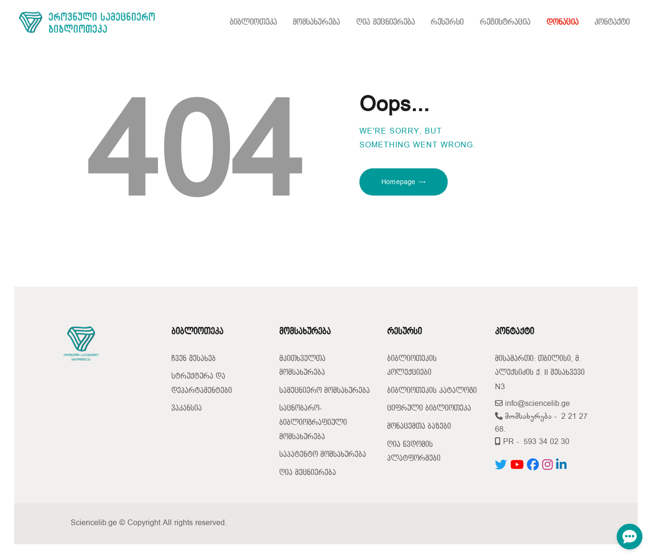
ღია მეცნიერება (307, 473)
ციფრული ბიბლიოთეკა (429, 408)
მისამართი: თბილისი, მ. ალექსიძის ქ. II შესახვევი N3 (540, 373)
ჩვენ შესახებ (193, 359)
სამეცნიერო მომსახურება (324, 391)
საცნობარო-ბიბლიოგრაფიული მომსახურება (313, 422)
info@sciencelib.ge (532, 404)
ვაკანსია (186, 408)
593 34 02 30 (546, 442)
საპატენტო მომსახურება (322, 455)
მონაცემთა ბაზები (419, 427)
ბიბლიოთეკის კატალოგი (432, 391)
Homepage (398, 182)
